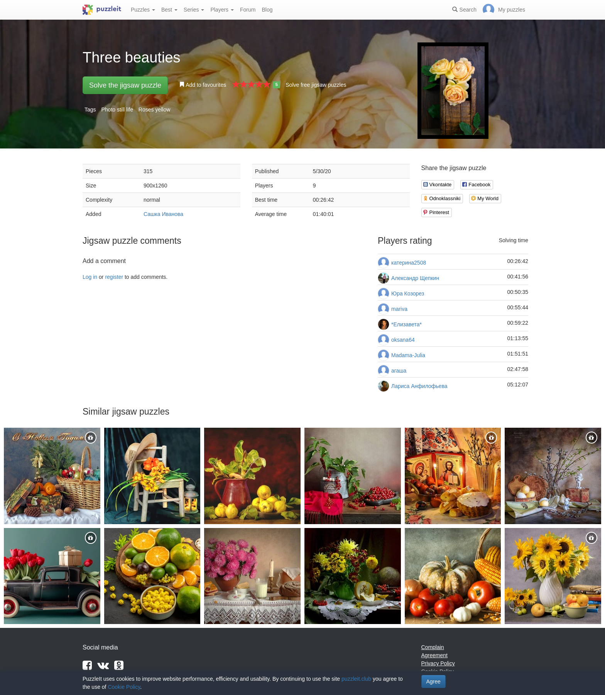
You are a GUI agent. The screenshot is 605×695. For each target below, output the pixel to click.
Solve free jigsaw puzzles (316, 85)
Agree (433, 681)
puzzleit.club (356, 679)
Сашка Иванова (163, 214)
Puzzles (143, 10)
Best (169, 10)
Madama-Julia (408, 355)
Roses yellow (154, 109)
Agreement (434, 655)
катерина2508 (408, 263)
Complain (432, 647)
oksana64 (403, 340)
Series (194, 10)
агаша (398, 371)
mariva (399, 309)
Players (222, 10)
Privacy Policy (438, 663)
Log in (90, 277)
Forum (247, 10)
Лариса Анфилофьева (419, 386)
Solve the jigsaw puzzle (125, 85)
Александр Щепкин (415, 278)
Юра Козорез (407, 293)
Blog (267, 10)
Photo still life (117, 109)
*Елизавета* (406, 324)
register (114, 277)
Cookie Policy (124, 687)
